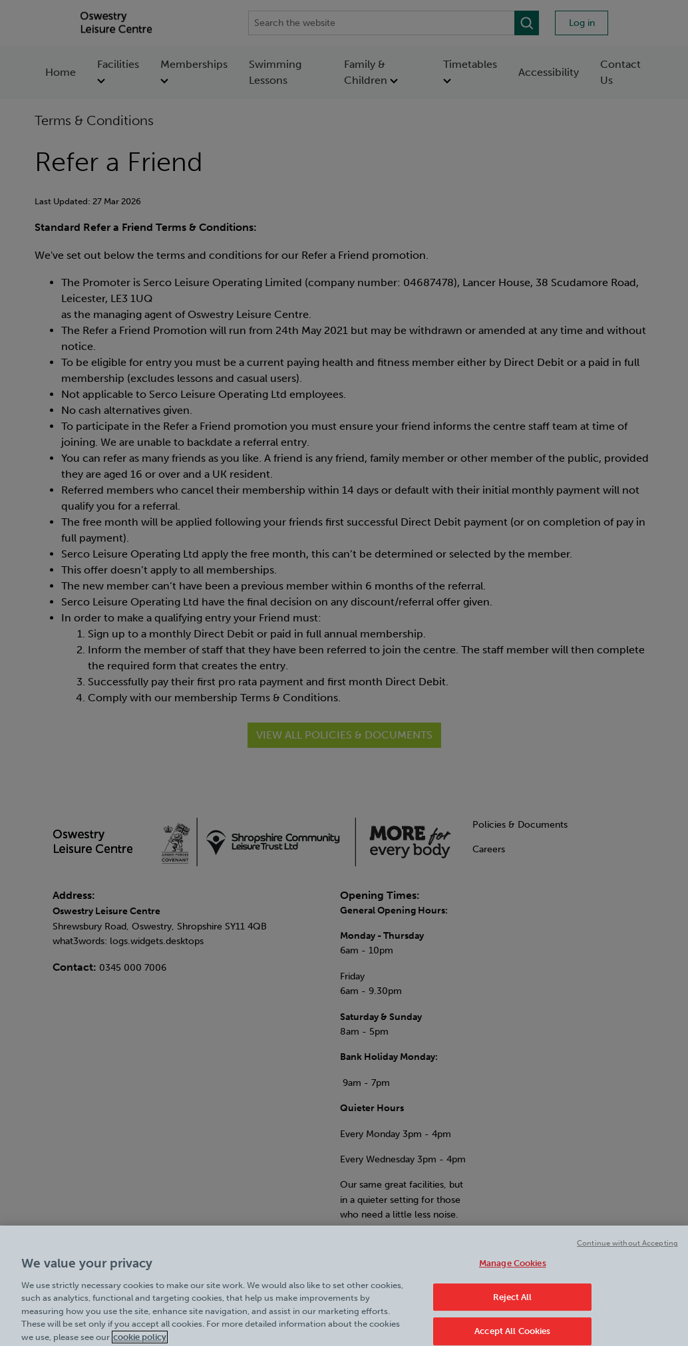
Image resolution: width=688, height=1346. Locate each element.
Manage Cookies (512, 1272)
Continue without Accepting (627, 1252)
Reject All (512, 1306)
